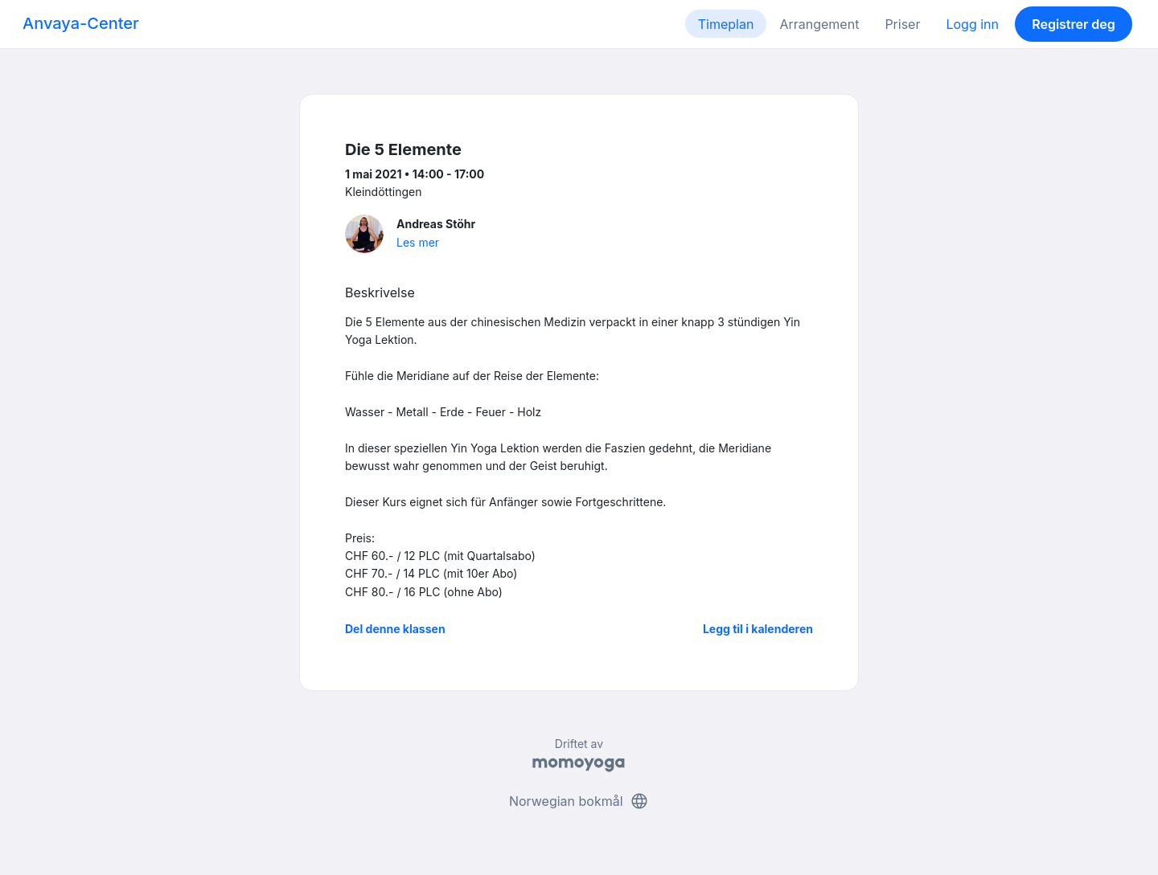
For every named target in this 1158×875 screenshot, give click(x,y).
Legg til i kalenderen (758, 629)
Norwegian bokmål (579, 801)
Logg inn (972, 24)
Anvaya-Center (81, 23)
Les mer (417, 242)
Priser (902, 24)
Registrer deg (1073, 24)
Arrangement (819, 24)
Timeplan (726, 24)
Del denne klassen (395, 629)
